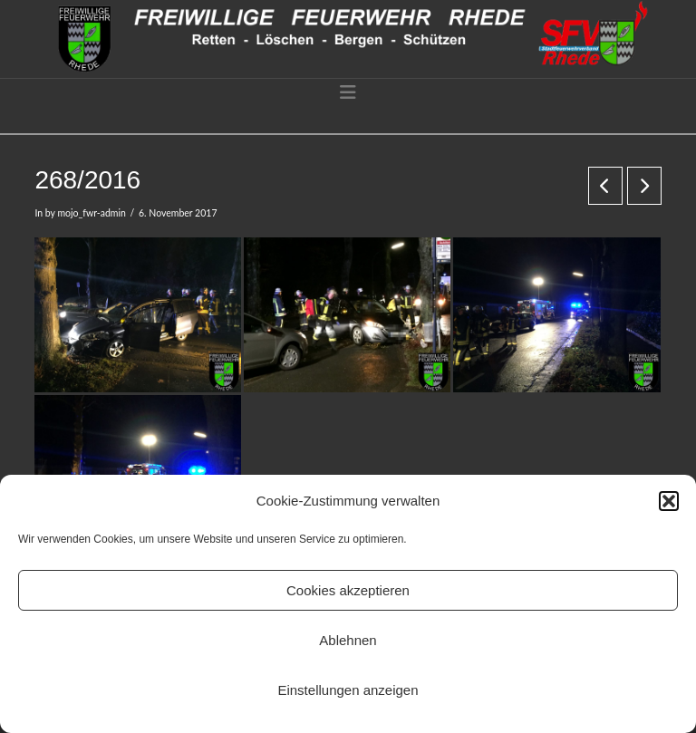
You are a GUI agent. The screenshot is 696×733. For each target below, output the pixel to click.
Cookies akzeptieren (348, 590)
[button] (669, 501)
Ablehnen (347, 640)
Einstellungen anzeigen (347, 690)
